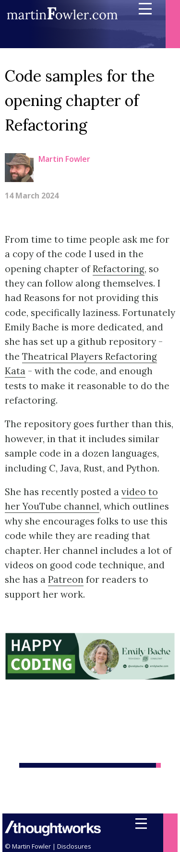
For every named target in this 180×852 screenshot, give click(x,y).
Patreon (66, 579)
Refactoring (118, 269)
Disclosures (74, 846)
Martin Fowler (64, 159)
